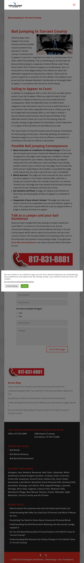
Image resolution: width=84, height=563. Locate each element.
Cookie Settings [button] (11, 286)
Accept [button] (24, 286)
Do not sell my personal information (19, 281)
